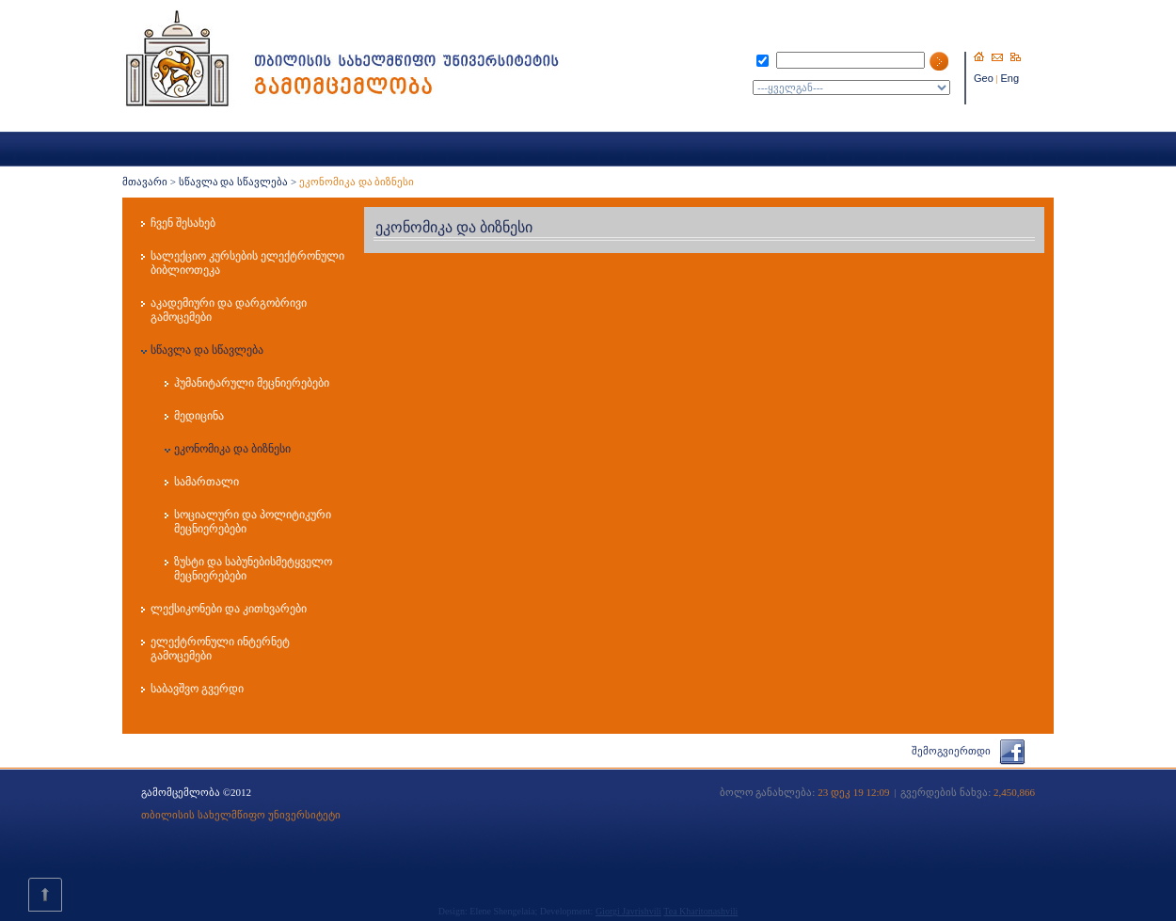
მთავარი (144, 181)
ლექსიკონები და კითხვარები (229, 608)
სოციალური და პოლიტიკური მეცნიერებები (252, 521)
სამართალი (206, 481)
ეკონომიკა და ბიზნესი (232, 448)
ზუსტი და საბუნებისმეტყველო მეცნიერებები (253, 568)
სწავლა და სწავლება (234, 181)
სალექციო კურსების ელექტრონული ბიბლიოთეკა (247, 263)
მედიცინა (199, 415)
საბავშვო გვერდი (197, 688)
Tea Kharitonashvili (700, 911)
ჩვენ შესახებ (183, 223)
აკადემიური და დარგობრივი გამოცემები (229, 310)
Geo (983, 78)
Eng (1010, 78)
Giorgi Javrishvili (628, 911)
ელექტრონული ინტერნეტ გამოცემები (220, 648)
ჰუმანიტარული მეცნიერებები (251, 382)
